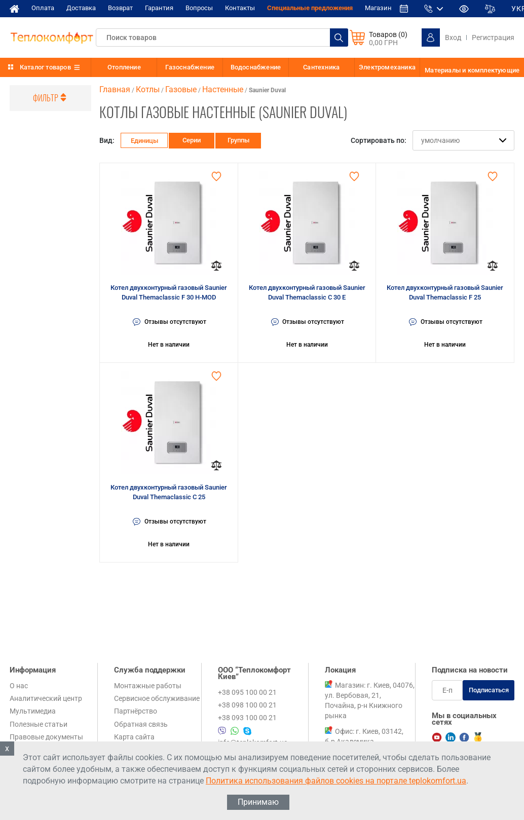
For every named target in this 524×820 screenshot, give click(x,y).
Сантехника (321, 67)
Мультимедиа (33, 711)
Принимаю (258, 802)
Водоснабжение (256, 67)
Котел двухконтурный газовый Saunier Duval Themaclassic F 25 (445, 293)
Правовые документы (46, 737)
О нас (19, 686)
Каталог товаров (45, 67)
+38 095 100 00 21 (247, 692)
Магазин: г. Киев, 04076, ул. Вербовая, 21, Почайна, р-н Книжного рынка (370, 700)
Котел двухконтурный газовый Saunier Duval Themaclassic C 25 (168, 492)
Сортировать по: (378, 140)
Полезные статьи (38, 724)
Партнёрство (135, 711)
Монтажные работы (147, 686)
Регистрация (493, 37)
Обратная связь (141, 724)
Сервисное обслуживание (157, 698)
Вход (453, 37)
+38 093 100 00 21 (247, 718)
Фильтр (50, 97)
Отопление (124, 67)
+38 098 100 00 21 (247, 705)
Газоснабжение (189, 67)
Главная (114, 89)
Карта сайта (134, 737)
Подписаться (489, 690)
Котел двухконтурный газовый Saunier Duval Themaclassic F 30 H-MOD (168, 293)
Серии (192, 140)
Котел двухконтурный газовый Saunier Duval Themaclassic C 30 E (307, 293)
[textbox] (222, 37)
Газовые (181, 89)
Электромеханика (387, 67)
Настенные (222, 89)
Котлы (148, 89)
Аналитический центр (46, 698)
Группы (239, 140)
